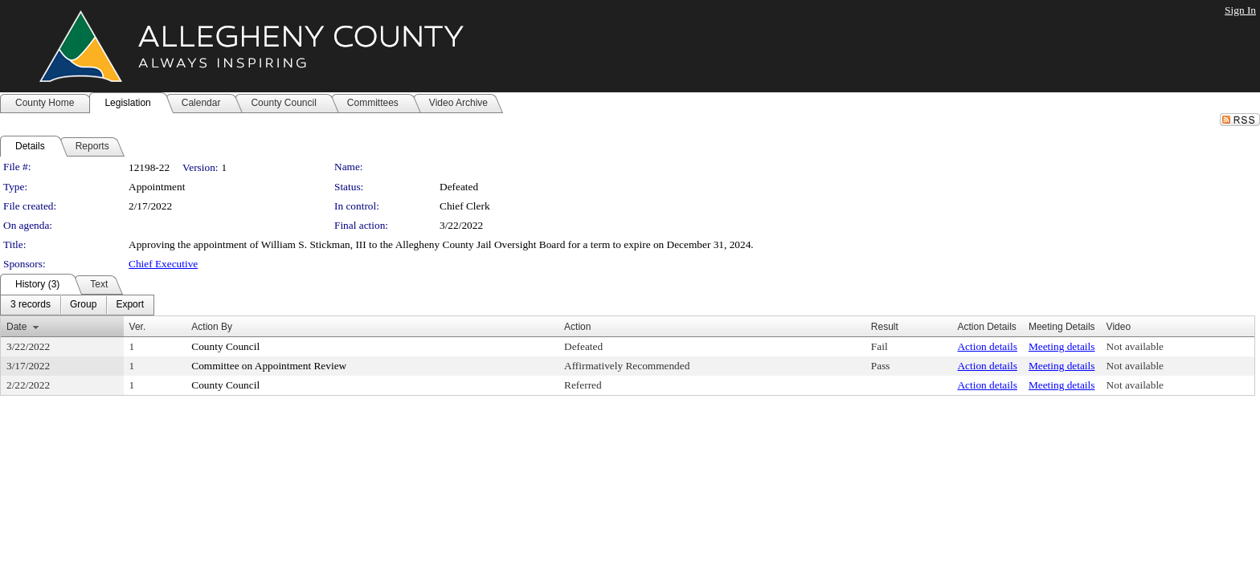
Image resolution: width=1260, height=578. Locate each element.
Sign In (1240, 10)
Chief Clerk (465, 206)
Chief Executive (163, 264)
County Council (225, 346)
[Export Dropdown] (129, 305)
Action (577, 326)
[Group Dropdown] (83, 305)
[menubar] (77, 305)
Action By (211, 326)
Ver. (137, 326)
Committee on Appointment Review (268, 366)
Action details (987, 346)
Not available (1135, 346)
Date (16, 326)
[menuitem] (30, 305)
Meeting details (1062, 346)
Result (884, 326)
